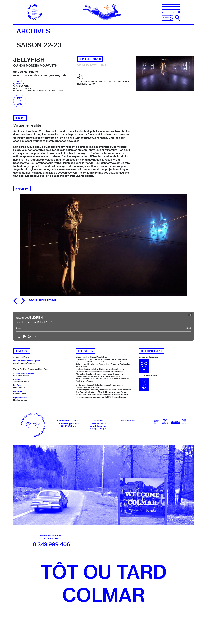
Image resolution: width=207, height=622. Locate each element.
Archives (33, 31)
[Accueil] (35, 11)
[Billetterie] (167, 17)
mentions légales (128, 420)
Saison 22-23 (38, 45)
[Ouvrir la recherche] (177, 18)
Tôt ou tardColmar (103, 583)
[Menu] (170, 9)
